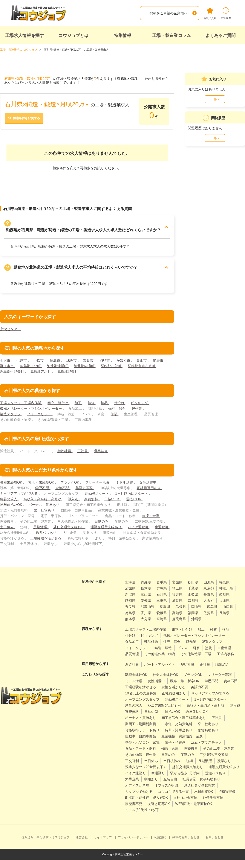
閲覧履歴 (226, 13)
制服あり (151, 779)
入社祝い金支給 (185, 797)
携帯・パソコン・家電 (142, 742)
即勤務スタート (97, 493)
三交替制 (132, 761)
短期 (189, 761)
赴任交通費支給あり (69, 527)
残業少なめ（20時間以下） (146, 767)
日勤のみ (102, 521)
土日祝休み (172, 761)
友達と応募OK (159, 804)
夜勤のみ (187, 754)
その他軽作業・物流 (159, 654)
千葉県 (193, 588)
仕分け (119, 403)
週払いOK (134, 499)
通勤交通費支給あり (106, 527)
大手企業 (132, 779)
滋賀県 (177, 600)
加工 (78, 403)
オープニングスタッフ (142, 699)
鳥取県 (165, 607)
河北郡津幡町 (58, 366)
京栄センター (10, 329)
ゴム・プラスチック (206, 742)
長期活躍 (40, 527)
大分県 (146, 619)
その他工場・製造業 (218, 748)
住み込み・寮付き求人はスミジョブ (45, 837)
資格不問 (62, 488)
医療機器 (191, 748)
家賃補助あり (208, 730)
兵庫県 (224, 600)
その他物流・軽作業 (140, 754)
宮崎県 (161, 619)
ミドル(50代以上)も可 (142, 810)
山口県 (228, 607)
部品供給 (151, 642)
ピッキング (140, 403)
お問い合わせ (214, 837)
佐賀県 (209, 613)
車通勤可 (162, 527)
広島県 (212, 607)
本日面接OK (203, 791)
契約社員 (64, 451)
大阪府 (209, 600)
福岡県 (193, 613)
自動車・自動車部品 (140, 736)
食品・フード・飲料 (140, 748)
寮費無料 (91, 499)
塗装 (114, 414)
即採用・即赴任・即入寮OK (146, 797)
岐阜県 (224, 594)
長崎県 (224, 613)
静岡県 (130, 600)
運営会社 (82, 837)
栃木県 (146, 588)
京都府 (193, 600)
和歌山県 (148, 607)
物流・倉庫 (151, 516)
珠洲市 (72, 360)
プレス (182, 648)
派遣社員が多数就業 (199, 785)
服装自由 (170, 779)
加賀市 (88, 360)
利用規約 (160, 837)
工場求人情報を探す (24, 35)
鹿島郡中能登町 (12, 371)
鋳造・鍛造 (163, 648)
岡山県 (196, 607)
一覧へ (214, 99)
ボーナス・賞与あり (44, 505)
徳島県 (130, 613)
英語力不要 (84, 488)
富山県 (146, 594)
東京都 (209, 588)
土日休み (7, 527)
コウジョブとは (73, 35)
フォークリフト (39, 414)
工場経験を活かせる (46, 538)
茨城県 (130, 588)
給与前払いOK (11, 505)
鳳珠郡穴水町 (41, 371)
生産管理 (224, 648)
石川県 (161, 594)
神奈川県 (226, 588)
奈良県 (130, 607)
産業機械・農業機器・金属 (182, 736)
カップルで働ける (139, 791)
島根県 (181, 607)
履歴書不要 (133, 804)
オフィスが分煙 (167, 785)
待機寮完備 (227, 791)
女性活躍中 (148, 482)
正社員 (83, 451)
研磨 (196, 648)
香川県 (146, 613)
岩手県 (161, 582)
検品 (105, 403)
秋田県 (193, 582)
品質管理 (132, 654)
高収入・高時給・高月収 (42, 499)
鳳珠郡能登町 (67, 371)
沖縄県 (196, 619)
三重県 (161, 600)
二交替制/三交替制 (214, 754)
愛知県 (146, 600)
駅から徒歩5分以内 (185, 773)
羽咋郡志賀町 (111, 366)
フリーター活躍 (97, 482)
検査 (91, 403)
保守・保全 (117, 408)
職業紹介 (101, 451)
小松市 (38, 360)
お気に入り (210, 13)
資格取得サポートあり (142, 730)
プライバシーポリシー (133, 837)
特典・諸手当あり (178, 730)
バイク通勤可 (138, 527)
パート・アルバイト (159, 664)
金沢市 (5, 360)
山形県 (209, 582)
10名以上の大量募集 (140, 693)
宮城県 (177, 582)
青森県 (146, 582)
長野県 (209, 594)
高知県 (177, 613)
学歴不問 (42, 488)
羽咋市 (105, 360)
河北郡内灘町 (84, 366)
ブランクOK (70, 482)
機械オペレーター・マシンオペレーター (31, 408)
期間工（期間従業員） (142, 724)
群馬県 (161, 588)
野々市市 (7, 366)
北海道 (130, 582)
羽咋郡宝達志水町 (142, 366)
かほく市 (123, 360)
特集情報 (122, 35)
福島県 (224, 582)
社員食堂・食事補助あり (201, 779)
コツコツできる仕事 (173, 791)
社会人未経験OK (41, 482)
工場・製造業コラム (171, 35)
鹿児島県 (179, 619)
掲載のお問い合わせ (185, 837)
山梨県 (193, 594)
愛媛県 (161, 613)
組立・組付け (58, 403)
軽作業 (137, 408)
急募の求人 (9, 499)
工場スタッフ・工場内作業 (21, 403)
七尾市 (22, 360)
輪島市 (55, 360)
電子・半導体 (175, 742)
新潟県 (130, 594)
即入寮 (73, 499)
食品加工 (132, 642)
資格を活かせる (173, 687)
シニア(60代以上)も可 (164, 705)
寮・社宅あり (44, 510)
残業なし (224, 761)
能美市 (158, 360)
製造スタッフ (10, 414)
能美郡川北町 (30, 366)
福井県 (177, 594)
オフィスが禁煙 (137, 785)
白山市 (142, 360)
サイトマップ (103, 837)
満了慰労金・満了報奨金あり (183, 718)
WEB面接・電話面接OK (193, 804)
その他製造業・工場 (196, 654)
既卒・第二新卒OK (184, 681)
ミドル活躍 (125, 482)
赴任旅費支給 (213, 797)
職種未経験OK (11, 482)
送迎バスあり (46, 532)
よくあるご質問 (220, 35)
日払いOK (112, 499)
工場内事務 (225, 654)
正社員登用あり (149, 488)
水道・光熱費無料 (178, 724)
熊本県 (130, 619)
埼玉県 (177, 588)
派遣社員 (132, 664)
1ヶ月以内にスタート (132, 493)
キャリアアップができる (19, 493)
